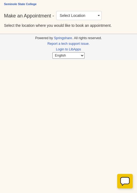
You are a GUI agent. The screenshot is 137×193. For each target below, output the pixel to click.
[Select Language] (68, 55)
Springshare (63, 38)
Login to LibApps (68, 49)
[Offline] (125, 181)
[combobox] (79, 15)
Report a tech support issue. (68, 44)
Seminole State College (20, 4)
